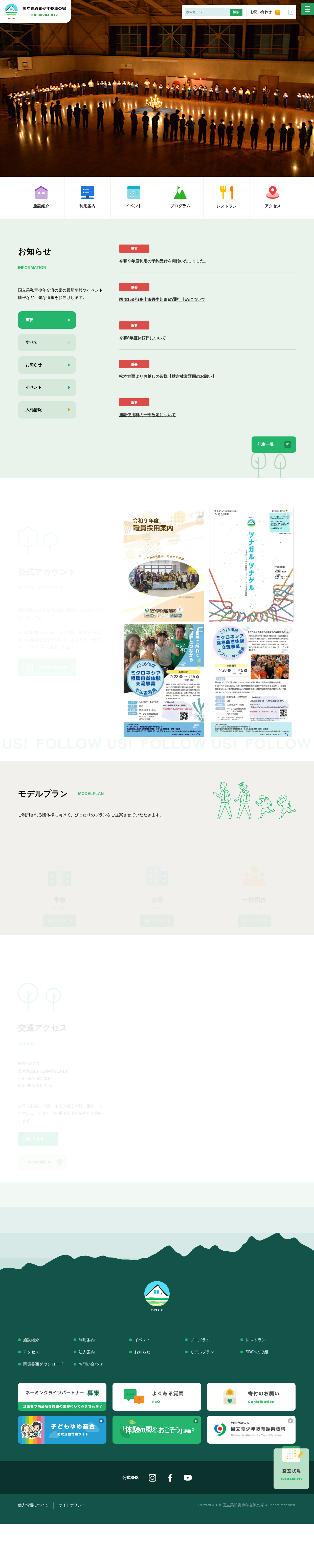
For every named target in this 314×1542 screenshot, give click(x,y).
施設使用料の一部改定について (147, 415)
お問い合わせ (265, 12)
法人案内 (87, 1370)
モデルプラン (202, 1370)
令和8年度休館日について (142, 338)
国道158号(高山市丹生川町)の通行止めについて (162, 299)
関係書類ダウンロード (43, 1382)
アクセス (31, 1370)
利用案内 (87, 1358)
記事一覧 (262, 445)
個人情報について (33, 1524)
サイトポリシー (72, 1524)
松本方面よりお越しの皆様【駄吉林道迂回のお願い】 (167, 376)
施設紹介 (31, 1358)
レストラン (255, 1358)
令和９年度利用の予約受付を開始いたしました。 (163, 261)
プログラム (200, 1358)
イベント (142, 1358)
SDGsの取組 (256, 1370)
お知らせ (142, 1370)
